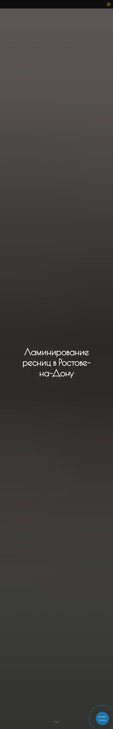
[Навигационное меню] (108, 4)
